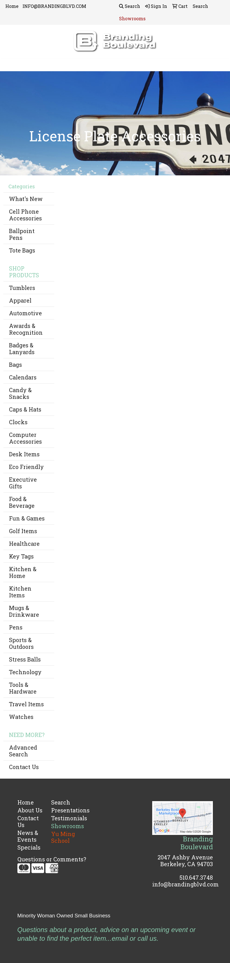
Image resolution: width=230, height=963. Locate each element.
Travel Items (26, 704)
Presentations (64, 810)
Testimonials (64, 818)
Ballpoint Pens (22, 234)
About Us (29, 810)
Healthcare (24, 543)
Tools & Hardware (23, 688)
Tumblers (22, 287)
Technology (25, 672)
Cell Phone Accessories (25, 215)
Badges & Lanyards (22, 348)
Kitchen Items (20, 592)
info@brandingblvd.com (185, 884)
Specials (28, 847)
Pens (15, 627)
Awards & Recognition (26, 329)
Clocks (18, 422)
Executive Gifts (23, 483)
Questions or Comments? (51, 859)
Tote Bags (22, 250)
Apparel (20, 300)
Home (12, 6)
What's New (26, 198)
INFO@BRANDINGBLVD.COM (54, 6)
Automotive (25, 313)
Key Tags (21, 556)
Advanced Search (23, 751)
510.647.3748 (196, 877)
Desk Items (24, 454)
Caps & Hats (25, 409)
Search (129, 6)
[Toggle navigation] (9, 65)
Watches (21, 716)
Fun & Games (27, 518)
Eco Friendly (26, 466)
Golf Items (23, 531)
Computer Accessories (25, 438)
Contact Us (24, 766)
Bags (15, 364)
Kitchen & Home (23, 572)
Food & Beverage (22, 502)
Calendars (23, 377)
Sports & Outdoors (21, 643)
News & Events (27, 836)
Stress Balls (25, 659)
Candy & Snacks (20, 393)
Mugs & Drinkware (24, 611)
